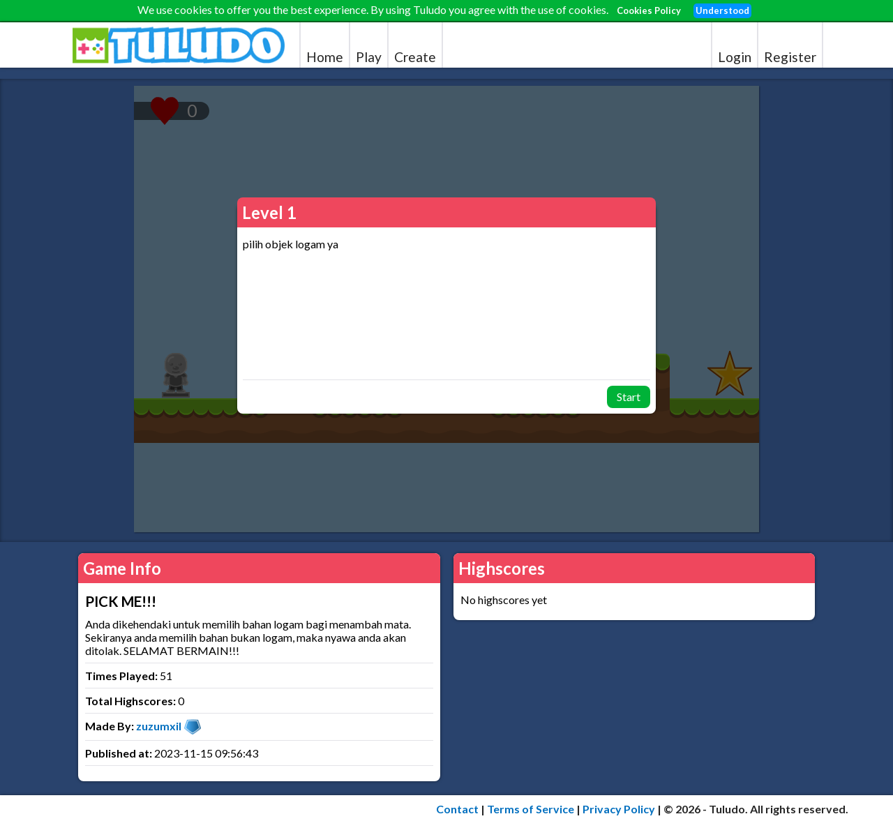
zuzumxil (158, 725)
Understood (722, 10)
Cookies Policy (649, 10)
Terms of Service (530, 808)
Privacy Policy (619, 808)
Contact (457, 808)
